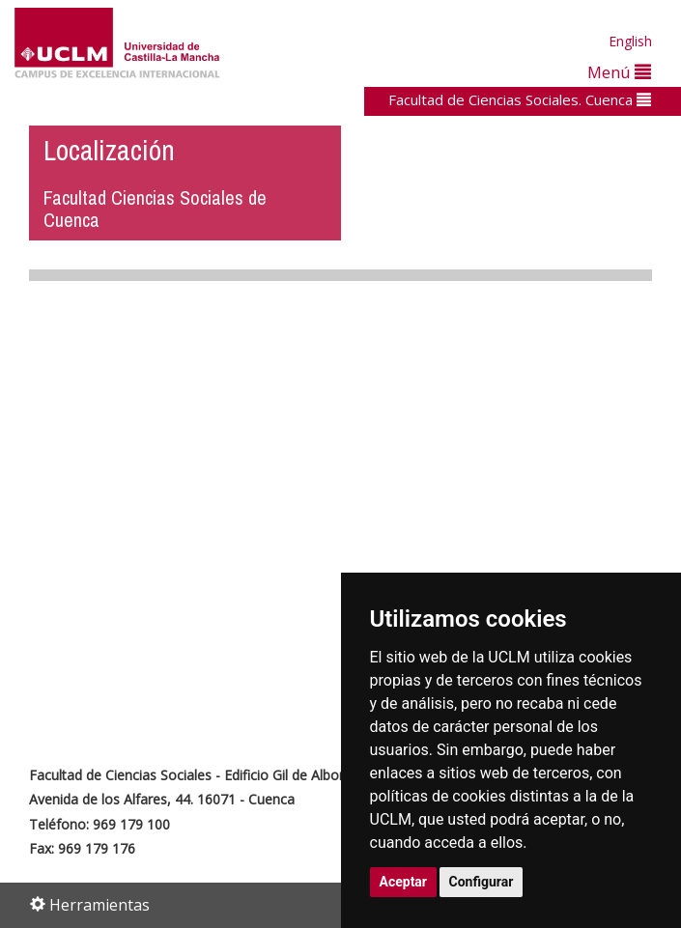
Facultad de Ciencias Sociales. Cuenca (519, 99)
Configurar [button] (481, 881)
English (630, 41)
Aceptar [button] (404, 881)
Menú (619, 72)
